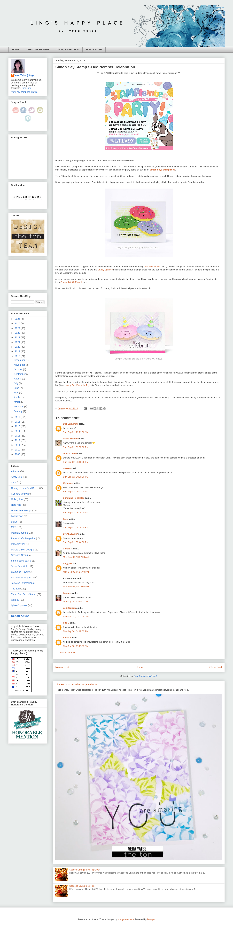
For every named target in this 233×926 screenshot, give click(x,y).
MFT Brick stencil (151, 266)
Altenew (15, 471)
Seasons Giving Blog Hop (82, 886)
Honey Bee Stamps (21, 510)
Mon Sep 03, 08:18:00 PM (76, 586)
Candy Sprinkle (105, 269)
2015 (18, 426)
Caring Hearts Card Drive (24, 488)
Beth (65, 519)
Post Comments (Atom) (145, 676)
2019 (18, 351)
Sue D (66, 622)
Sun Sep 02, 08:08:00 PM (75, 527)
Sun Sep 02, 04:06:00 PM (75, 477)
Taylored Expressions (22, 583)
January (18, 411)
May (16, 392)
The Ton (15, 588)
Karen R (67, 637)
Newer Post (62, 667)
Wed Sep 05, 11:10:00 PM (76, 616)
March (17, 402)
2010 (18, 449)
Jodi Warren (69, 608)
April (16, 397)
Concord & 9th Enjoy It (71, 282)
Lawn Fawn (17, 516)
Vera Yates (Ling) (24, 75)
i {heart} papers (19, 605)
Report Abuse (20, 615)
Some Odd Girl (19, 566)
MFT (13, 527)
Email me (27, 88)
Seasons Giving (19, 555)
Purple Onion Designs (22, 549)
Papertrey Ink (18, 544)
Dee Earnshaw (70, 424)
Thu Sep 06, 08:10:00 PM (75, 646)
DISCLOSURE (94, 49)
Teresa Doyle (70, 453)
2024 (18, 328)
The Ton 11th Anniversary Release (76, 684)
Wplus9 (15, 599)
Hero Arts (16, 504)
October (18, 369)
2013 (18, 435)
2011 (18, 445)
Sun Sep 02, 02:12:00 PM (75, 462)
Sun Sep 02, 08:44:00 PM (75, 542)
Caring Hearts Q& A (68, 49)
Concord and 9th (20, 493)
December (20, 360)
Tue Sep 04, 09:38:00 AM (75, 601)
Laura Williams (71, 438)
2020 (18, 346)
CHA (13, 482)
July (16, 383)
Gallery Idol (17, 499)
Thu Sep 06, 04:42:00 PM (75, 631)
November (20, 364)
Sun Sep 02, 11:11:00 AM (75, 432)
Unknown (68, 483)
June (17, 388)
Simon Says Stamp (21, 560)
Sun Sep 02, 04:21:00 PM (75, 491)
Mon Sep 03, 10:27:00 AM (76, 557)
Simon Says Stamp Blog (162, 169)
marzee (67, 468)
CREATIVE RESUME (38, 49)
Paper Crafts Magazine (23, 538)
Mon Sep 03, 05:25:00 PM (76, 572)
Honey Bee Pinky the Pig (77, 385)
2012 (18, 440)
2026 (18, 318)
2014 (18, 431)
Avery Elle (16, 477)
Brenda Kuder (70, 534)
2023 (18, 332)
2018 (18, 356)
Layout (14, 521)
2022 (18, 337)
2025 (18, 323)
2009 (18, 454)
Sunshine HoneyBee (73, 498)
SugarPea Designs (21, 577)
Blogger (151, 919)
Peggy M (67, 563)
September (20, 374)
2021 (18, 342)
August (18, 378)
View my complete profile (24, 92)
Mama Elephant (19, 532)
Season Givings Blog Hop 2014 (84, 869)
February (19, 406)
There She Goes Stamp (23, 594)
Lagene (67, 593)
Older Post (215, 667)
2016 (18, 421)
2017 (18, 417)
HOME (15, 49)
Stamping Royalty (20, 572)
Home (139, 667)
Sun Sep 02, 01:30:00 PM (75, 447)
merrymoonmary (126, 919)
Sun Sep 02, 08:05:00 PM (75, 512)
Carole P (67, 548)
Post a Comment (68, 652)
